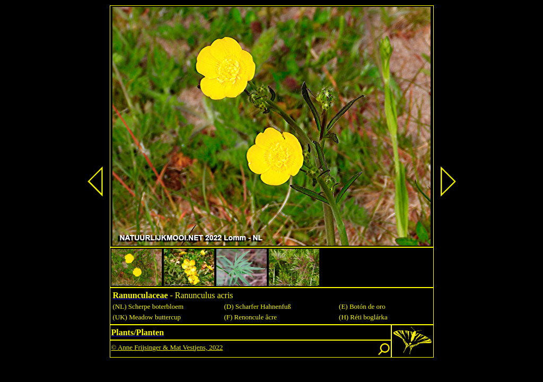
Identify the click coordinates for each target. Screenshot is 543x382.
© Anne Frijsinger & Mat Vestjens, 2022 (167, 347)
